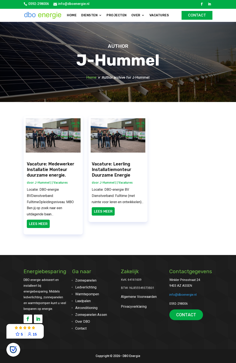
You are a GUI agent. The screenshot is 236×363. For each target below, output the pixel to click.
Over (135, 15)
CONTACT (186, 314)
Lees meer (38, 224)
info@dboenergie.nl (73, 4)
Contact (197, 15)
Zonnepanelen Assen (91, 315)
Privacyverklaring (134, 306)
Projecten (117, 15)
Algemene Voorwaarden (139, 297)
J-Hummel (42, 182)
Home (72, 15)
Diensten (89, 15)
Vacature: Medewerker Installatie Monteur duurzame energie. (50, 169)
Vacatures (159, 15)
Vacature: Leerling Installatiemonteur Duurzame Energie (111, 169)
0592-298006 (38, 4)
